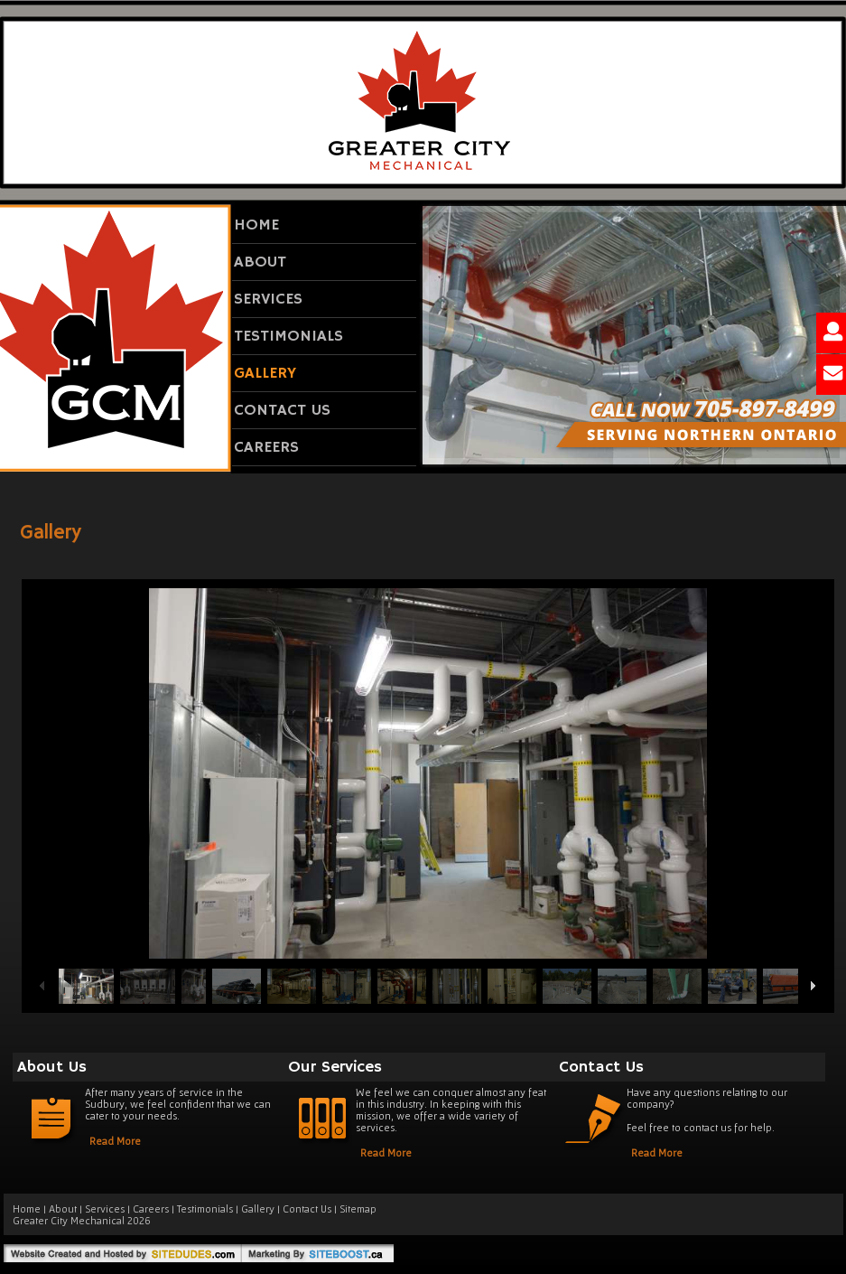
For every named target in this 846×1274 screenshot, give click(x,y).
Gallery (265, 373)
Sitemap (358, 1208)
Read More (115, 1141)
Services (268, 299)
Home (256, 225)
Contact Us (282, 410)
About (260, 262)
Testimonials (288, 336)
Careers (266, 447)
